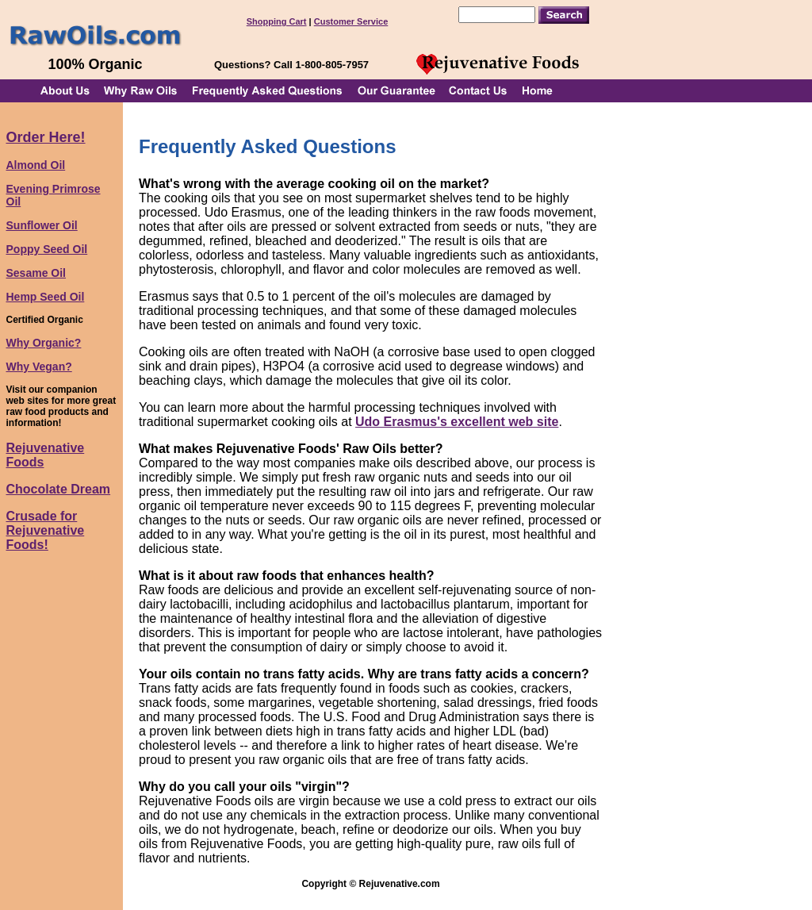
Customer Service (351, 21)
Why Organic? (44, 342)
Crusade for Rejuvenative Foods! (45, 530)
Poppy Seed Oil (47, 249)
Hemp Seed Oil (45, 296)
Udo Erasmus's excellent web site (456, 421)
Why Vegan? (39, 366)
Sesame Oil (36, 273)
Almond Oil (36, 165)
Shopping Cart (277, 21)
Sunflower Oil (42, 225)
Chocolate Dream (58, 489)
